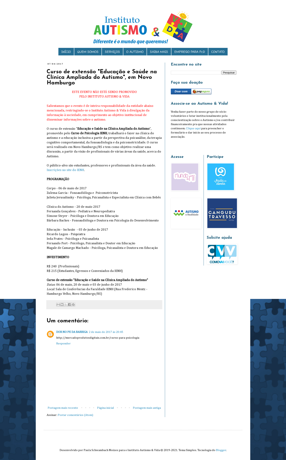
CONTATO (218, 52)
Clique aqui (193, 128)
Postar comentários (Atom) (75, 415)
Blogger (221, 450)
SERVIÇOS (112, 52)
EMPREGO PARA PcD (189, 52)
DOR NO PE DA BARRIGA (72, 332)
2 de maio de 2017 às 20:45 (106, 332)
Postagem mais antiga (147, 407)
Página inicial (105, 407)
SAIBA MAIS (159, 52)
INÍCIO (66, 52)
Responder (63, 343)
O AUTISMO (135, 52)
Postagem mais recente (63, 407)
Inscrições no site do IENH (65, 170)
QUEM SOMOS (88, 52)
